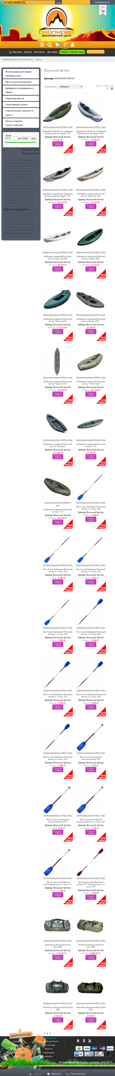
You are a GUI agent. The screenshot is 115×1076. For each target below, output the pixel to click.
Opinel (9, 159)
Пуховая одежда (12, 188)
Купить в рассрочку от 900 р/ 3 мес (58, 941)
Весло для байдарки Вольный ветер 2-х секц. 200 (91, 507)
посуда (33, 230)
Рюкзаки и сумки (29, 188)
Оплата (28, 52)
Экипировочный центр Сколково (17, 59)
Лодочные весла (14, 98)
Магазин (15, 52)
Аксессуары (26, 159)
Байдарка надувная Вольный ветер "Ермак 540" (58, 382)
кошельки (10, 224)
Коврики (20, 174)
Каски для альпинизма (18, 81)
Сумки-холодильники (26, 200)
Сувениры (11, 200)
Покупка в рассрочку (48, 1041)
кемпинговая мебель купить (21, 218)
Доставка (52, 52)
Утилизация (48, 1053)
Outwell (16, 160)
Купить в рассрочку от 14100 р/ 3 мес (91, 127)
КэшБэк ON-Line (95, 52)
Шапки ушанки (15, 209)
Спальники (29, 194)
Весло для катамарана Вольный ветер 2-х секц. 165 (91, 820)
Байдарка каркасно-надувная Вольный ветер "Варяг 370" (58, 132)
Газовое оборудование (14, 165)
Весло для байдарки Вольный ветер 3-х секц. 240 (57, 758)
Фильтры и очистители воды (20, 205)
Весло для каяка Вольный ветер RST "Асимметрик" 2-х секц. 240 (91, 884)
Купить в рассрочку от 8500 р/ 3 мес (91, 440)
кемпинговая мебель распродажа (21, 221)
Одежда (32, 177)
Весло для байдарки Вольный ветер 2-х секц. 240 (57, 632)
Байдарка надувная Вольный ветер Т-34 (91, 445)
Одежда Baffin (16, 180)
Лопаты (34, 174)
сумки (34, 233)
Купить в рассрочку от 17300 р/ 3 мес (58, 190)
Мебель (10, 177)
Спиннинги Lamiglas (14, 197)
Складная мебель (15, 194)
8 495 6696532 (15, 2)
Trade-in (48, 1049)
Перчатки (32, 185)
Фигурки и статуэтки (26, 203)
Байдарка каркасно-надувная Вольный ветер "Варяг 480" (91, 132)
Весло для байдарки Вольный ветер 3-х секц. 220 (91, 695)
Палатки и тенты (20, 185)
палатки (23, 230)
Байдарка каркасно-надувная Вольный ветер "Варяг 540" (58, 194)
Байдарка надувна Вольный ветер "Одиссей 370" (91, 194)
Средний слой (30, 197)
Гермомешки (32, 165)
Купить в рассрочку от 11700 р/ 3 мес (58, 127)
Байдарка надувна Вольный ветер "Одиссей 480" (58, 257)
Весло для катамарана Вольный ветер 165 (91, 758)
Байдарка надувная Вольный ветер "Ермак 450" (91, 320)
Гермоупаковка (12, 168)
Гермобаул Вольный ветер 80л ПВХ (91, 1008)
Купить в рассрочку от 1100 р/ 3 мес (91, 628)
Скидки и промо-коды (72, 52)
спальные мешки (22, 233)
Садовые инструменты (17, 191)
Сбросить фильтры (30, 149)
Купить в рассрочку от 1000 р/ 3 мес (90, 502)
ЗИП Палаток (26, 168)
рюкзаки (8, 233)
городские (34, 209)
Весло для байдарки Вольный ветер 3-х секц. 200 (91, 632)
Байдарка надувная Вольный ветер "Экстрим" (58, 445)
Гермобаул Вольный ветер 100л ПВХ (58, 945)
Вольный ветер (64, 78)
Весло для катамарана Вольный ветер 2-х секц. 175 (58, 883)
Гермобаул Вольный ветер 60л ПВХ (58, 1008)
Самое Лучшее (48, 1045)
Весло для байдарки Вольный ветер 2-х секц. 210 (57, 570)
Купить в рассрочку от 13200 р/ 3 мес (58, 440)
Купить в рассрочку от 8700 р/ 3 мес (91, 315)
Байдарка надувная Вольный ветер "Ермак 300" (91, 257)
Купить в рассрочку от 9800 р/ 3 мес (91, 377)
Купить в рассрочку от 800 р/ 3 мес (91, 815)
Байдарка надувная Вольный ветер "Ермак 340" (58, 320)
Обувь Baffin (20, 177)
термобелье (13, 236)
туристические (27, 236)
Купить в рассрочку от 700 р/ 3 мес (91, 753)
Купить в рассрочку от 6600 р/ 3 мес (58, 315)
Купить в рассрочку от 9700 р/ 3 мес (57, 377)
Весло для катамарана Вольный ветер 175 (58, 820)
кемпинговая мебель (14, 212)
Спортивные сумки (16, 104)
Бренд (39, 59)
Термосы (10, 202)
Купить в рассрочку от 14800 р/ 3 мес (58, 252)
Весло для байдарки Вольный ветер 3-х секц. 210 (57, 695)
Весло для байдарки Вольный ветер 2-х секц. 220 (91, 570)
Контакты (39, 52)
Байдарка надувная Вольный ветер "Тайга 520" (91, 382)
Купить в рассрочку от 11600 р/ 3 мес (91, 190)
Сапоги (32, 191)
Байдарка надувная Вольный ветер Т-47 (58, 510)
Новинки (48, 1056)
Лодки (28, 174)
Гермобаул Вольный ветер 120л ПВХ (91, 945)
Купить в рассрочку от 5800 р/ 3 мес (91, 252)
